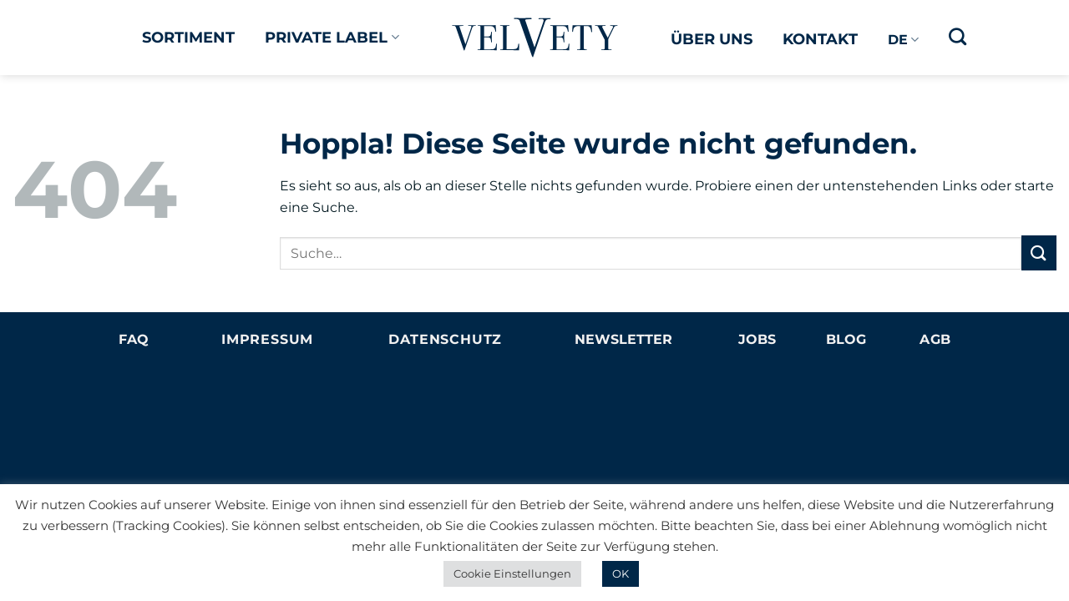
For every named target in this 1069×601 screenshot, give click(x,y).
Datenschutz (445, 339)
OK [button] (620, 573)
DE (903, 40)
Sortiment (188, 37)
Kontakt (820, 39)
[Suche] (957, 36)
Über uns (711, 39)
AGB (935, 339)
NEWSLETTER (623, 339)
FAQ (134, 339)
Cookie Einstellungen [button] (512, 573)
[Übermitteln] (1038, 252)
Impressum (267, 339)
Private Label (331, 37)
